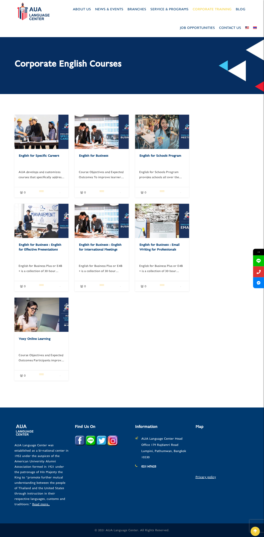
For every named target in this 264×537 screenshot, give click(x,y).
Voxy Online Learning (34, 338)
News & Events (109, 9)
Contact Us (230, 27)
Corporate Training (212, 9)
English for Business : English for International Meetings (100, 247)
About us (82, 9)
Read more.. (41, 504)
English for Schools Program (160, 155)
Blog (240, 9)
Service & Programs (169, 9)
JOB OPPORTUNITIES (197, 27)
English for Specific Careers (39, 155)
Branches (136, 9)
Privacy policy (206, 477)
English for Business (93, 155)
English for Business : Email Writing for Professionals (159, 247)
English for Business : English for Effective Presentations (40, 247)
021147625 (148, 466)
